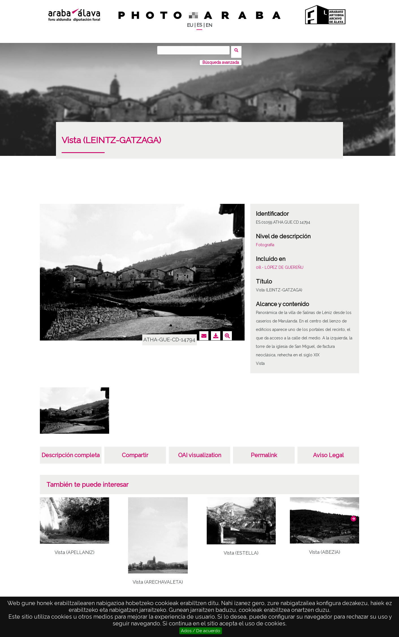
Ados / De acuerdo (200, 630)
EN (209, 25)
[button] (353, 515)
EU (190, 25)
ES (199, 25)
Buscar (238, 50)
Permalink (264, 451)
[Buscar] (195, 50)
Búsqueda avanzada (220, 59)
